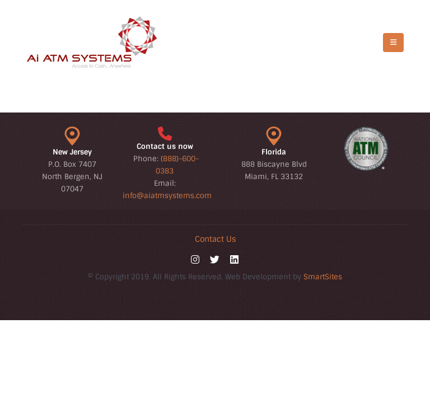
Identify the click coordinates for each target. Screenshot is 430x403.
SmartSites (322, 277)
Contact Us (215, 239)
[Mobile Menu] (393, 42)
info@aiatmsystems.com (167, 195)
